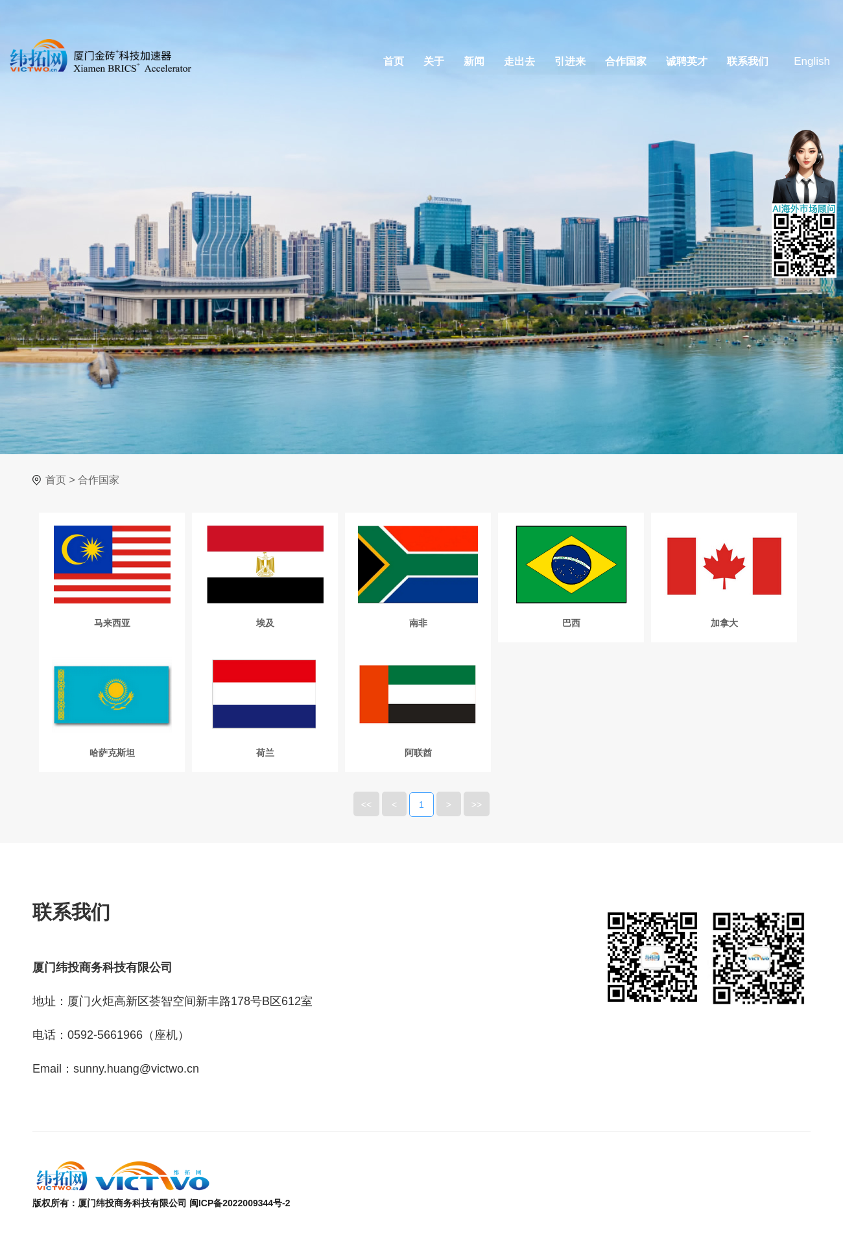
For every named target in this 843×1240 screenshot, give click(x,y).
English (812, 61)
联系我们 (747, 61)
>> (476, 804)
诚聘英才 (686, 61)
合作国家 (626, 61)
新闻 (474, 61)
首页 (393, 61)
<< (366, 804)
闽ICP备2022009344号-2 (240, 1203)
